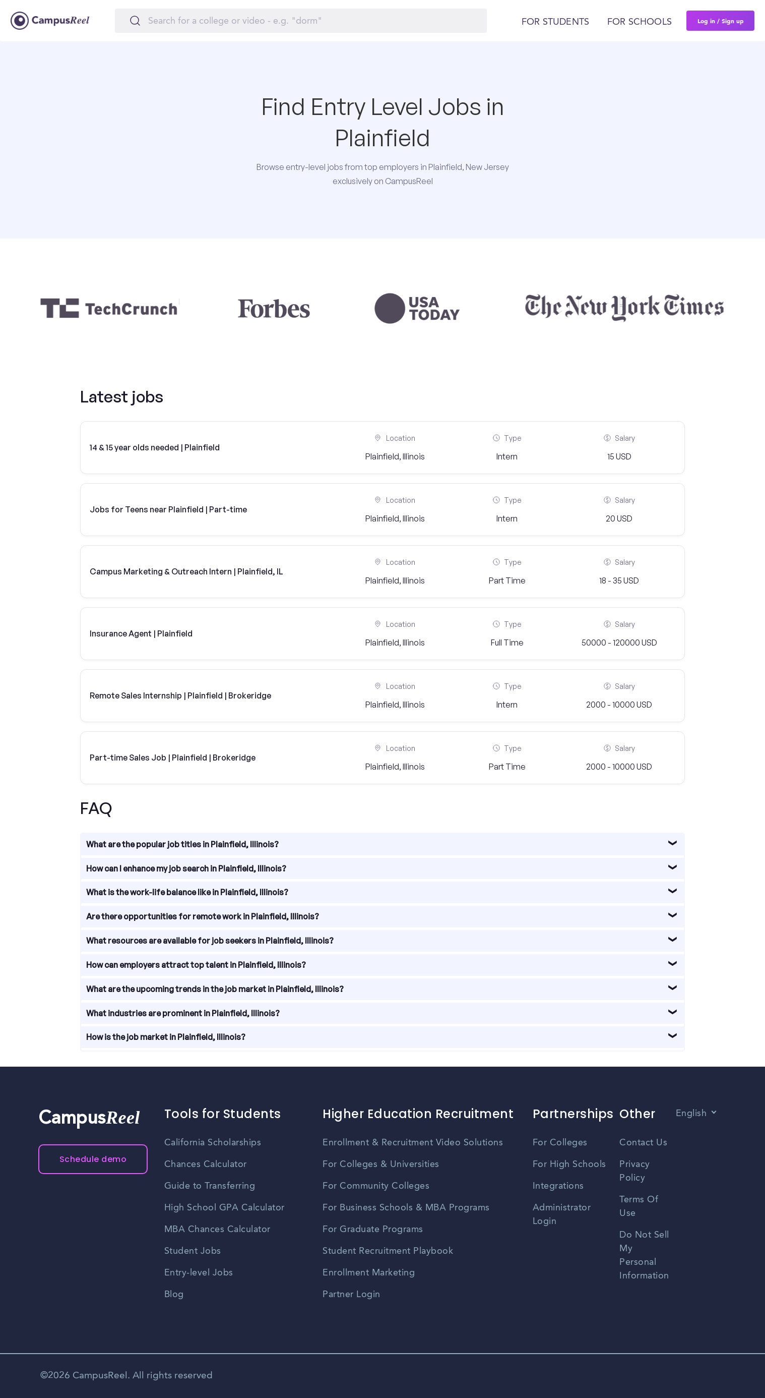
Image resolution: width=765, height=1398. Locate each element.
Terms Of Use (638, 1206)
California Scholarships (213, 1142)
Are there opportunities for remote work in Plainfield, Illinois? (202, 916)
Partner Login (351, 1294)
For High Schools (569, 1164)
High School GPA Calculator (224, 1207)
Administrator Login (562, 1214)
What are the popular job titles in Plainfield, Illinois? (182, 844)
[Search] (301, 21)
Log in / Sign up (720, 21)
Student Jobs (192, 1251)
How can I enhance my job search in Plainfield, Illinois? (186, 868)
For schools (639, 22)
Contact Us (643, 1142)
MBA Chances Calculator (217, 1229)
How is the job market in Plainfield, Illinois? (165, 1037)
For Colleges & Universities (381, 1164)
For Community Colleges (376, 1186)
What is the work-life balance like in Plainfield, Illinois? (187, 892)
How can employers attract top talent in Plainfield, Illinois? (196, 965)
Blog (174, 1294)
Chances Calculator (205, 1164)
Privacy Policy (634, 1171)
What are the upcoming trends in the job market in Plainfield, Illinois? (215, 989)
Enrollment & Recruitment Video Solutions (413, 1142)
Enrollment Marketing (369, 1272)
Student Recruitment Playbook (388, 1251)
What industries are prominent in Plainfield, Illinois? (183, 1013)
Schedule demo (93, 1159)
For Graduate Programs (373, 1229)
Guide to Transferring (210, 1186)
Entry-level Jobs (198, 1272)
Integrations (558, 1186)
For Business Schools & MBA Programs (406, 1207)
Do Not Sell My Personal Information (644, 1255)
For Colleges (560, 1142)
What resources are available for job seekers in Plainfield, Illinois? (210, 941)
